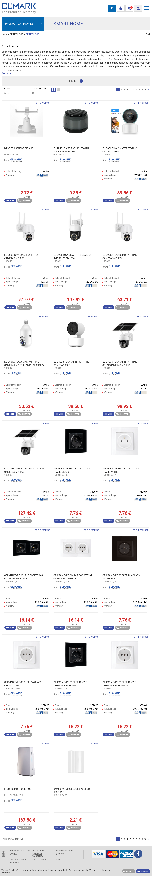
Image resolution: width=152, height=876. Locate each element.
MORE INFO (128, 871)
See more (10, 200)
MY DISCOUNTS (120, 8)
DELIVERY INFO (39, 851)
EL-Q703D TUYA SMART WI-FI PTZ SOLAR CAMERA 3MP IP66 (119, 363)
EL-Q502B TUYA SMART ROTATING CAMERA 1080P (71, 363)
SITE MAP (14, 862)
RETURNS (59, 854)
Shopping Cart (129, 8)
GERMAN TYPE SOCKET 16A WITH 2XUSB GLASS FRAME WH (120, 684)
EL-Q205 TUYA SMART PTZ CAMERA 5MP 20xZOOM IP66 (72, 257)
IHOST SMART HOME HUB (17, 789)
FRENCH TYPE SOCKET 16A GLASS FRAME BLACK (71, 470)
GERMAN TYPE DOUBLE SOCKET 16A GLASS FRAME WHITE (72, 577)
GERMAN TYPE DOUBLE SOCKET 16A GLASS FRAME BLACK (23, 577)
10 (145, 89)
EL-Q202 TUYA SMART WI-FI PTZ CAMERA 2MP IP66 (21, 257)
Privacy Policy (40, 859)
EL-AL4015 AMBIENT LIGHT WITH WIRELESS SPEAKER (71, 150)
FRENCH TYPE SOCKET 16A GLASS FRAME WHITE (120, 470)
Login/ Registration (137, 8)
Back (148, 34)
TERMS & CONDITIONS (20, 851)
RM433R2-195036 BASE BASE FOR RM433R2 (71, 791)
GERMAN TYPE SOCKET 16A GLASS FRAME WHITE (22, 684)
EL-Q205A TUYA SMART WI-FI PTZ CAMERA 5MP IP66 (119, 257)
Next (148, 90)
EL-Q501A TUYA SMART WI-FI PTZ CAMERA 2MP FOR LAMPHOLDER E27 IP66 (24, 363)
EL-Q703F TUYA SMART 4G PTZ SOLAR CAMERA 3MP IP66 (24, 470)
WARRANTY (15, 854)
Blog (57, 859)
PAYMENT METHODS (64, 851)
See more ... (7, 73)
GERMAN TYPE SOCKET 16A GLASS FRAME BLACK (121, 577)
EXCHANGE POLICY (19, 859)
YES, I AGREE (142, 871)
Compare (24, 200)
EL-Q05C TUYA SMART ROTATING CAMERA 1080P (119, 150)
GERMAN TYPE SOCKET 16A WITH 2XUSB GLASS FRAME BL (71, 684)
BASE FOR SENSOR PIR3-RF (18, 148)
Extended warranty (37, 855)
